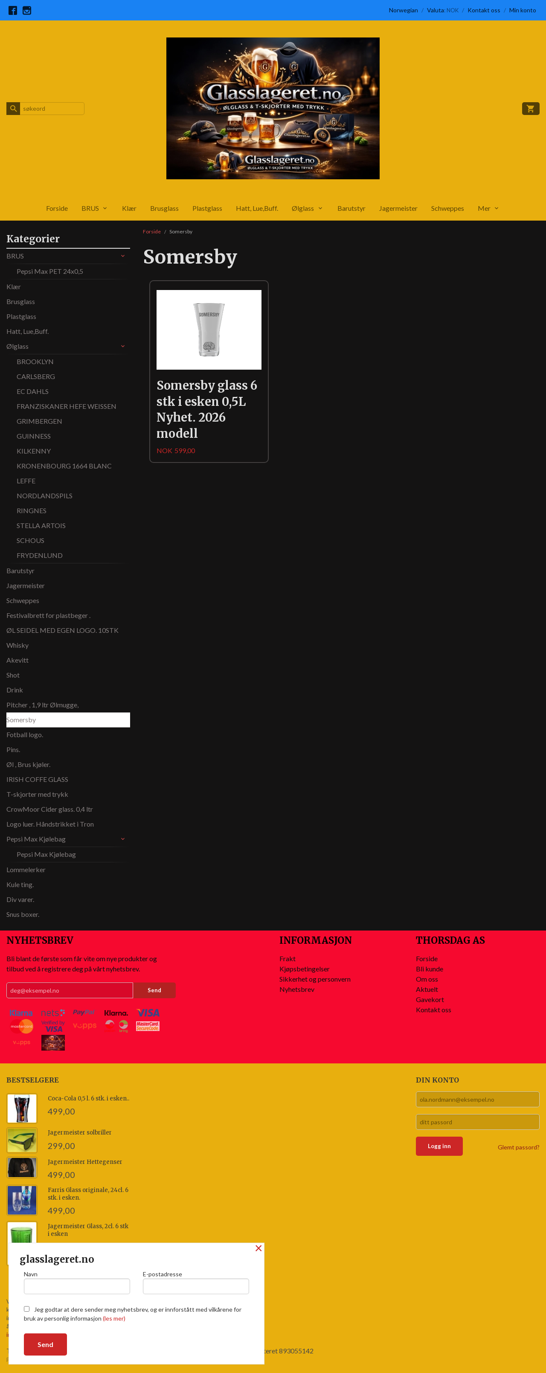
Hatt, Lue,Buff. (257, 208)
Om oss (427, 979)
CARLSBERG (36, 376)
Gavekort (430, 999)
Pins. (13, 749)
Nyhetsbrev (296, 989)
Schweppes (447, 208)
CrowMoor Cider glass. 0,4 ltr (49, 809)
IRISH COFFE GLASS (37, 779)
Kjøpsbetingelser (304, 969)
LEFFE (26, 481)
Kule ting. (20, 884)
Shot (13, 675)
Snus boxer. (22, 914)
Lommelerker (26, 869)
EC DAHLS (33, 391)
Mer (484, 208)
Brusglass (164, 208)
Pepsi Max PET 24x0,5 (50, 271)
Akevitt (17, 660)
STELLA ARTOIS (41, 525)
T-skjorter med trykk (37, 794)
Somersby (21, 719)
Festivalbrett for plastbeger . (48, 615)
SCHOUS (30, 540)
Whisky (17, 645)
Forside (57, 208)
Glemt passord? (519, 1147)
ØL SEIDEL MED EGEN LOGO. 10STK (62, 630)
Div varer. (20, 899)
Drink (14, 690)
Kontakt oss (433, 1009)
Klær (129, 208)
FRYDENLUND (40, 555)
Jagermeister (398, 208)
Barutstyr (351, 208)
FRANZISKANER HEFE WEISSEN (66, 406)
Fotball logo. (24, 734)
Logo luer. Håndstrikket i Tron (50, 824)
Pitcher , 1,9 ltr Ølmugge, (42, 705)
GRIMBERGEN (39, 421)
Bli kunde (429, 969)
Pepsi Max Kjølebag (36, 839)
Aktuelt (427, 989)
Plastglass (207, 208)
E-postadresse (196, 1282)
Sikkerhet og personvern (315, 979)
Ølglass (303, 208)
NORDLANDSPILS (45, 495)
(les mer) (114, 1318)
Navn (77, 1282)
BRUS (90, 208)
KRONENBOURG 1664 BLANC (64, 466)
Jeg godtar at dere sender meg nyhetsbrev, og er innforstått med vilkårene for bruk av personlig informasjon (132, 1314)
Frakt (287, 958)
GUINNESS (34, 436)
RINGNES (31, 510)
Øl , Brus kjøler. (28, 764)
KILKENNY (34, 451)
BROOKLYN (35, 361)
